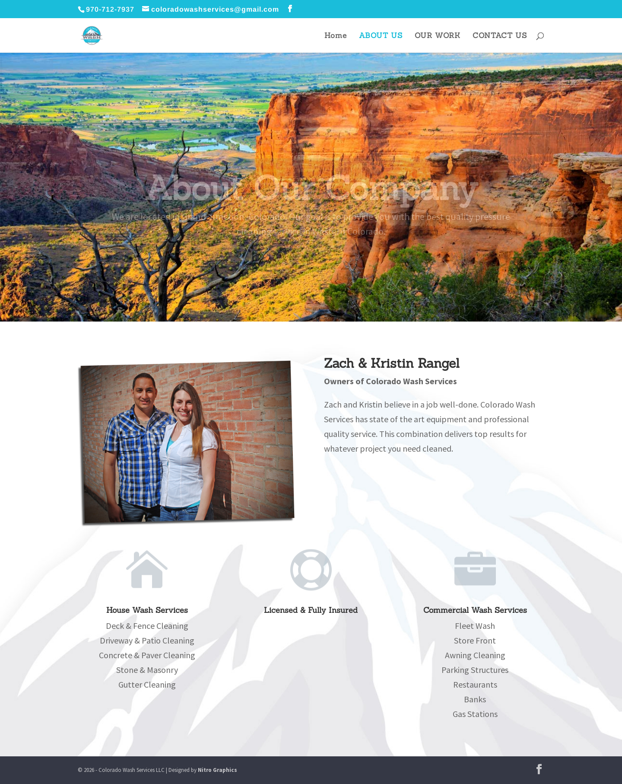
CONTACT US (500, 36)
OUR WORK (437, 36)
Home (335, 36)
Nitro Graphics (217, 770)
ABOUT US (381, 36)
